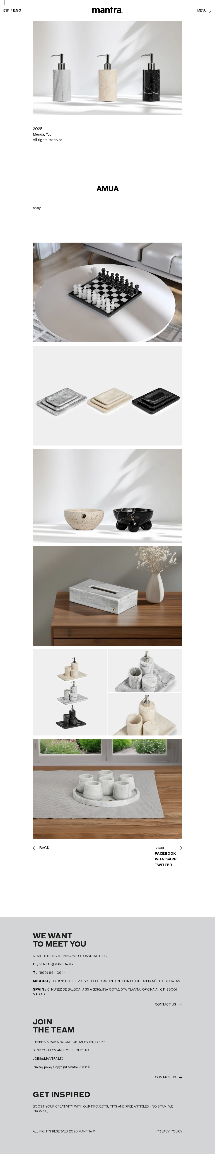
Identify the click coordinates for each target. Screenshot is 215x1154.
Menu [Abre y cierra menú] (201, 10)
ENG (17, 10)
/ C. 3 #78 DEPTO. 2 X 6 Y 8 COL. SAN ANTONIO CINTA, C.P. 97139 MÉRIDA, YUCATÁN (106, 981)
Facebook (165, 853)
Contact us (165, 1004)
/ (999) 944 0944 (49, 973)
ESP (6, 10)
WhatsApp (165, 859)
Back (44, 848)
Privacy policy (42, 1067)
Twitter (163, 865)
